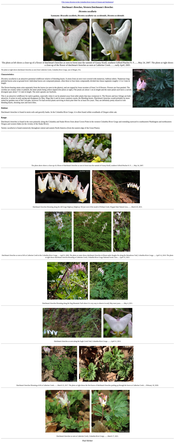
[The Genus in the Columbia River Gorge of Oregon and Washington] (88, 2)
